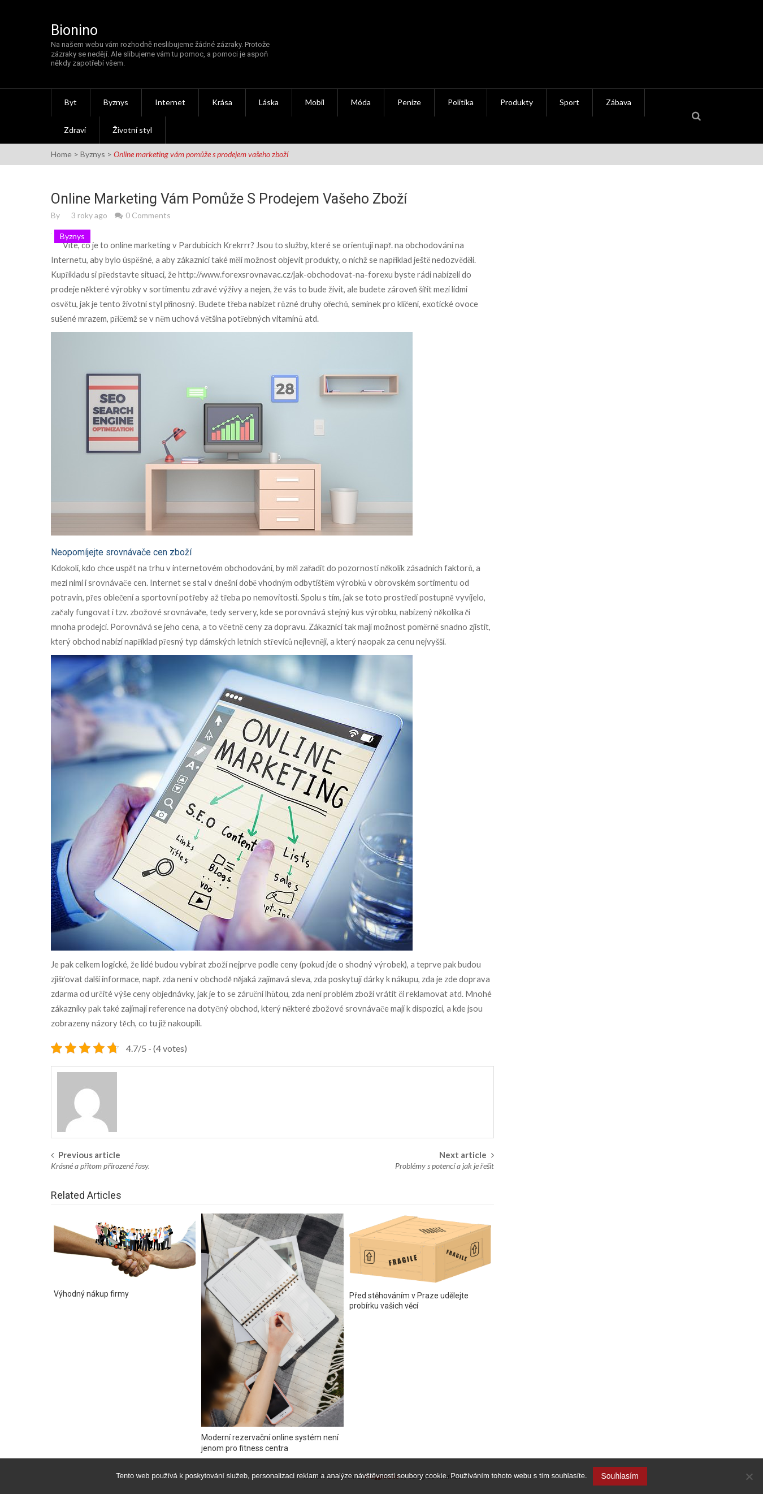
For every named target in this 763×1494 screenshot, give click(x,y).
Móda (361, 102)
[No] (749, 1476)
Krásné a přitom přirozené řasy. (100, 1166)
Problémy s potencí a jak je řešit (444, 1166)
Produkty (516, 102)
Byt (70, 102)
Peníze (409, 102)
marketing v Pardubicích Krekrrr (192, 245)
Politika (461, 102)
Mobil (314, 102)
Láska (269, 102)
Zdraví (75, 130)
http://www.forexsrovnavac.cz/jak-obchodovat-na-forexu (285, 274)
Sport (569, 102)
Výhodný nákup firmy (91, 1293)
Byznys (115, 102)
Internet (170, 102)
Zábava (618, 102)
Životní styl (132, 130)
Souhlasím (620, 1475)
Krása (222, 102)
